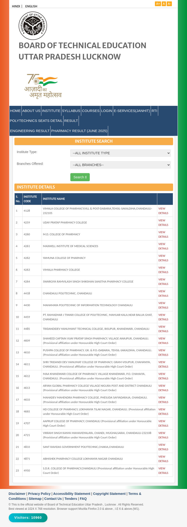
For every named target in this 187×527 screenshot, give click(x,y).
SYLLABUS (71, 111)
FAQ (83, 499)
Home (15, 111)
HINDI (16, 6)
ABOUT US (31, 111)
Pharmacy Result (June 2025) (79, 131)
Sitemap (35, 499)
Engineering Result (30, 131)
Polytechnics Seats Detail (36, 121)
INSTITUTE (51, 111)
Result (71, 121)
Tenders (71, 499)
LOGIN (106, 111)
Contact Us (53, 499)
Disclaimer (17, 494)
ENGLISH (31, 6)
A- (169, 3)
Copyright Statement (110, 494)
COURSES (90, 111)
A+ (158, 3)
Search (80, 177)
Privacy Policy (39, 494)
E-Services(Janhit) (132, 111)
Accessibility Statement (72, 494)
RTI (154, 111)
